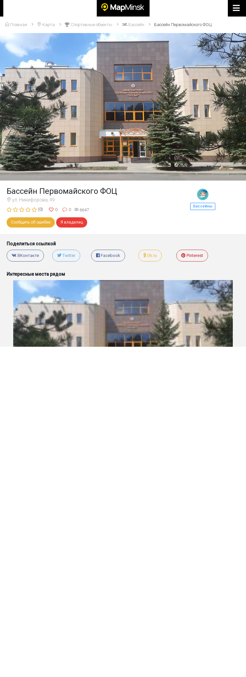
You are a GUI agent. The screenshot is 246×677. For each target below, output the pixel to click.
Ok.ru (150, 255)
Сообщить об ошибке (31, 222)
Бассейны (202, 206)
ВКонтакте (25, 255)
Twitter (66, 255)
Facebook (108, 255)
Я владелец (71, 222)
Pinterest (192, 255)
